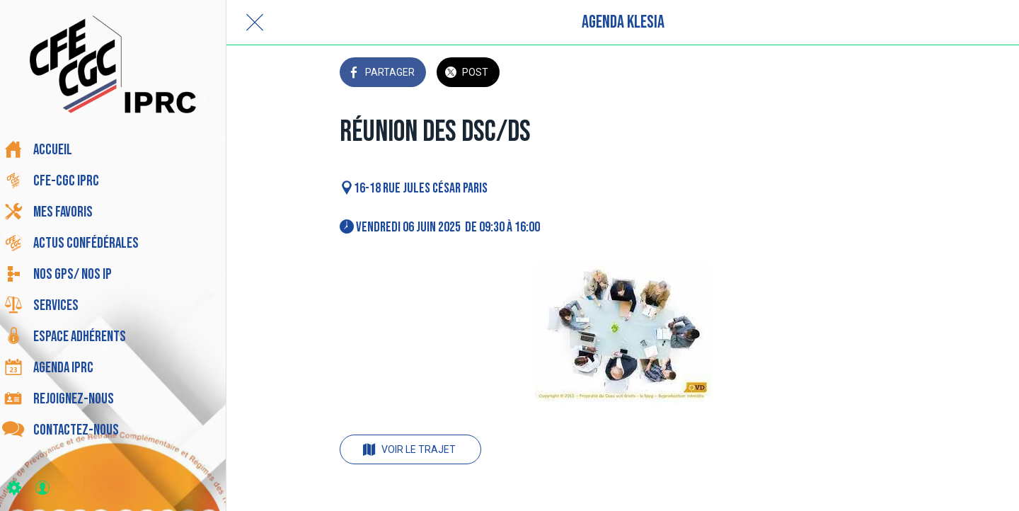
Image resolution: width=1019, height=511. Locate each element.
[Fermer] (254, 22)
